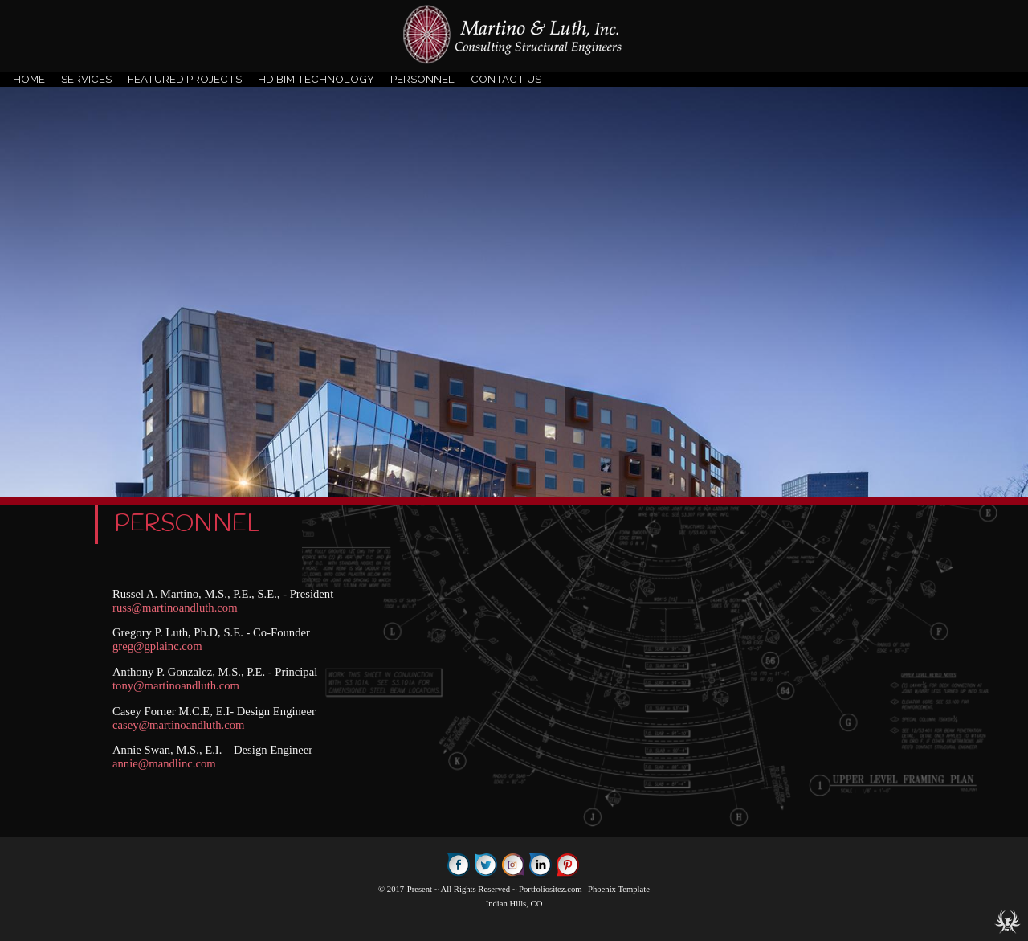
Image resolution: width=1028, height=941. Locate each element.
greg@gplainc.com (157, 646)
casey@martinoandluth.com (178, 724)
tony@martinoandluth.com (175, 685)
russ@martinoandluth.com (175, 607)
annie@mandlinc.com (164, 763)
